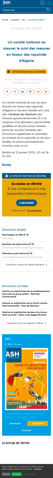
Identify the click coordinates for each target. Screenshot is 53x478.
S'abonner (26, 203)
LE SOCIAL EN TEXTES (36, 20)
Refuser (6, 474)
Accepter (16, 474)
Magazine (15, 20)
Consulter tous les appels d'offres (25, 323)
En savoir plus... (30, 474)
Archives (26, 430)
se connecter (41, 3)
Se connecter (34, 210)
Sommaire (15, 423)
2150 (23, 20)
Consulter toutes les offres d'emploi (25, 264)
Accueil (5, 20)
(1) (39, 118)
